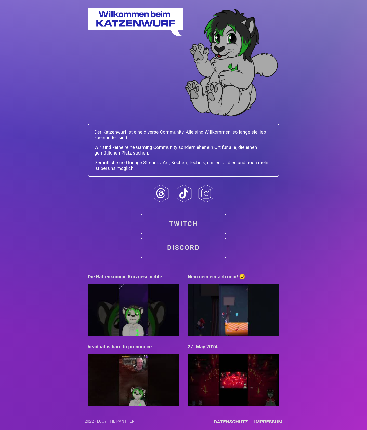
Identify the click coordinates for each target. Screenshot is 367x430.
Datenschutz (231, 422)
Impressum (268, 422)
